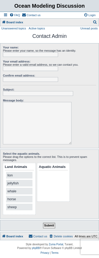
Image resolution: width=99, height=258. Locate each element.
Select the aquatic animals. (21, 153)
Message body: (13, 100)
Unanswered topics (13, 28)
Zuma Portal (56, 244)
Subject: (8, 89)
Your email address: (16, 61)
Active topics (37, 28)
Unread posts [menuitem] (89, 28)
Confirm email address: (19, 75)
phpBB (36, 248)
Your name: (11, 47)
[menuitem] (15, 15)
